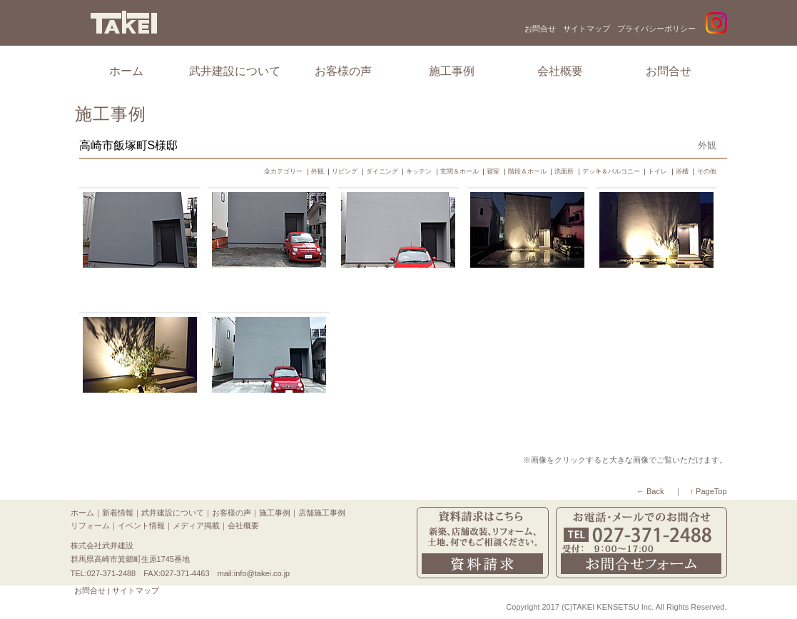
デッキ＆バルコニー (611, 171)
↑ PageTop (708, 491)
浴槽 (682, 171)
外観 (317, 171)
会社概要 (560, 71)
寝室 (493, 171)
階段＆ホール (527, 171)
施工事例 (451, 71)
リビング (344, 171)
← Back (650, 491)
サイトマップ (586, 28)
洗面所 (564, 171)
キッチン (419, 171)
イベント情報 (141, 525)
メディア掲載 (196, 525)
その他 (706, 171)
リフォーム (90, 525)
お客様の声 (343, 71)
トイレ (657, 171)
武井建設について (234, 71)
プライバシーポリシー (656, 28)
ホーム (126, 71)
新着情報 (117, 512)
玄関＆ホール (459, 171)
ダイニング (382, 171)
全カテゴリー (283, 171)
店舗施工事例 (321, 512)
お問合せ (540, 28)
